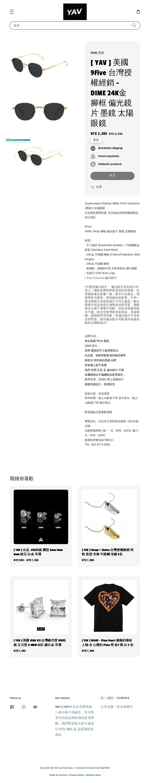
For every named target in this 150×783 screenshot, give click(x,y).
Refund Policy (93, 775)
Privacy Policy (76, 775)
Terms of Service (58, 775)
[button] (11, 11)
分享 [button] (96, 187)
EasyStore (105, 767)
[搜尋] (134, 25)
